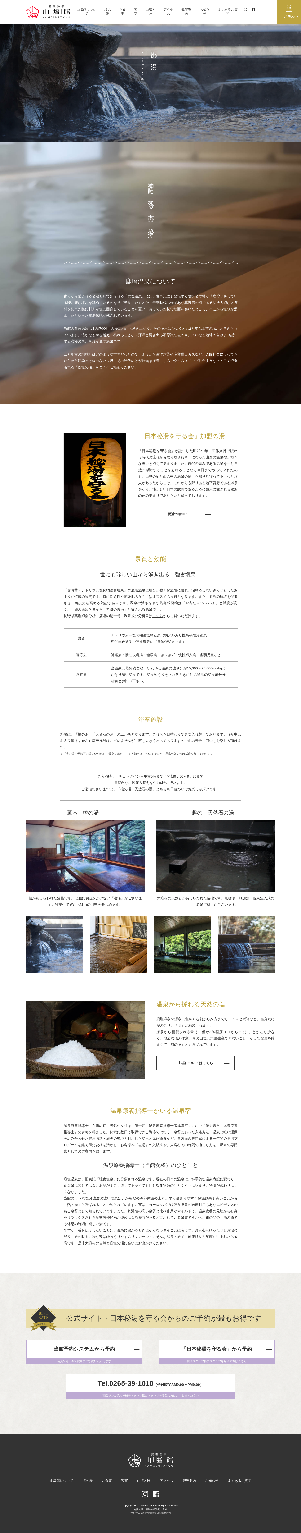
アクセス (169, 11)
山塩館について (87, 11)
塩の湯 (109, 11)
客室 (136, 11)
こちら (157, 616)
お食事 (123, 11)
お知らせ (205, 11)
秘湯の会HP (177, 514)
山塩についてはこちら (195, 1063)
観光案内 (187, 11)
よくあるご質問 (227, 11)
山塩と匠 (151, 11)
